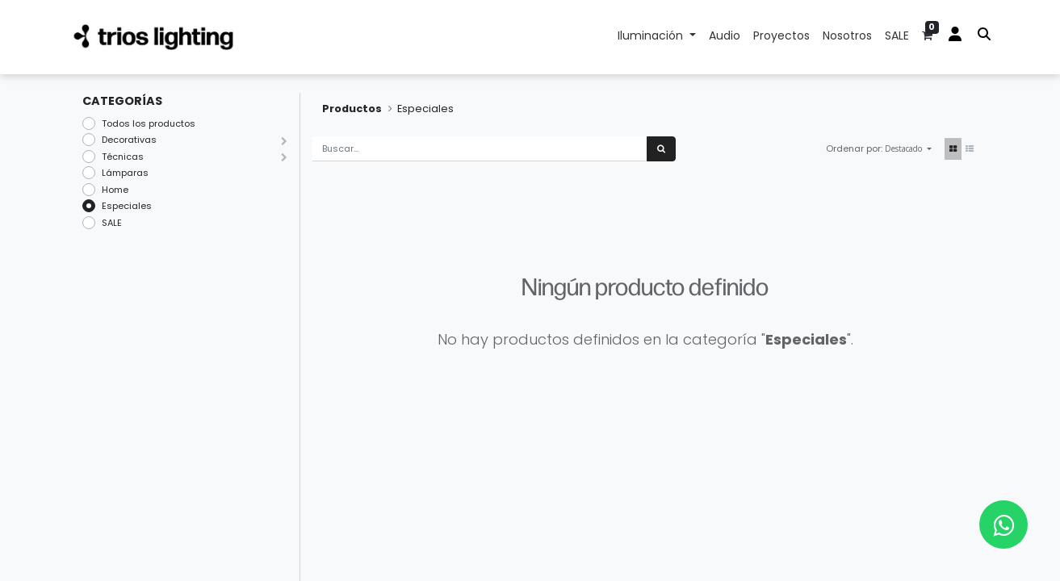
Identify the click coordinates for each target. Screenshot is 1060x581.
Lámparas (125, 172)
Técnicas (123, 156)
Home (115, 189)
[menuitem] (724, 37)
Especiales (127, 205)
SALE (112, 222)
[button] (908, 149)
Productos (352, 108)
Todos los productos (148, 123)
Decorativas (129, 139)
